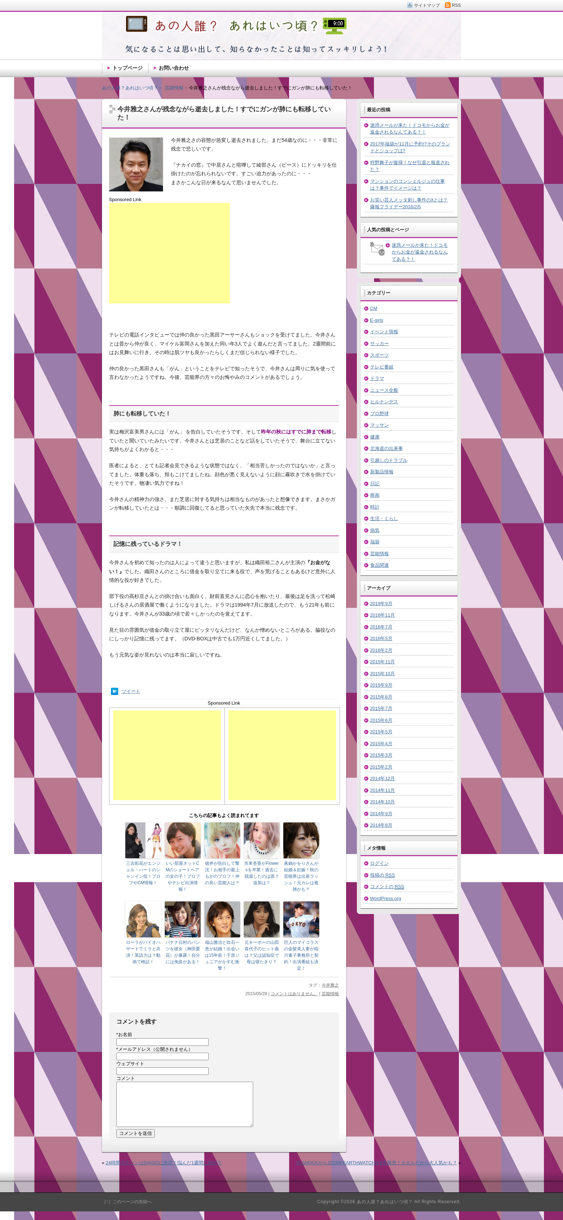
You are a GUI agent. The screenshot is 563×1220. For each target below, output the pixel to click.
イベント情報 (384, 331)
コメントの (387, 887)
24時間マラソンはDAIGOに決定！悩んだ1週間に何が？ (164, 1171)
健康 (375, 437)
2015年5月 (381, 731)
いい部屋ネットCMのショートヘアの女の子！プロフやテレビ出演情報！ (183, 876)
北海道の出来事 (386, 448)
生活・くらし (384, 518)
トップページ (127, 68)
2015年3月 (381, 755)
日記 (375, 483)
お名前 (124, 1034)
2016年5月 (381, 638)
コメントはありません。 (294, 993)
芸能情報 (330, 993)
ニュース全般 (384, 390)
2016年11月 (382, 615)
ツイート (131, 691)
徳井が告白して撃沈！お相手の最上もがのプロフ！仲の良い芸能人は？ (222, 873)
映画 (375, 495)
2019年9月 (381, 603)
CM (373, 308)
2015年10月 (382, 673)
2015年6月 (381, 720)
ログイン (379, 863)
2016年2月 (381, 650)
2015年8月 (381, 697)
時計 (375, 507)
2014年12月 (382, 778)
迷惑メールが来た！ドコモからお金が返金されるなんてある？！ (420, 252)
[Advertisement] (169, 253)
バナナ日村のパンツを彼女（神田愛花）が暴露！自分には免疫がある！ (183, 952)
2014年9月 (381, 813)
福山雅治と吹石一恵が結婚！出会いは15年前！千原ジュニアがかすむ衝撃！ (222, 955)
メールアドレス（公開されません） (154, 1049)
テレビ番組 (382, 367)
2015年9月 (381, 685)
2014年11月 (382, 790)
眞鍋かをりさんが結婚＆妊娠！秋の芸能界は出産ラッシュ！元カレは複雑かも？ (301, 876)
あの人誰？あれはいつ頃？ (130, 88)
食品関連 (379, 565)
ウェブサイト (130, 1063)
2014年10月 (382, 801)
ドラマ (377, 378)
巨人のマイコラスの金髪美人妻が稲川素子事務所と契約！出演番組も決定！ (301, 955)
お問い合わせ (174, 68)
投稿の (382, 875)
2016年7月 (381, 627)
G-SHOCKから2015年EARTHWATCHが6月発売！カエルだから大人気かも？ (377, 1171)
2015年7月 (381, 708)
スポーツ (379, 355)
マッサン (379, 425)
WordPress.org (385, 898)
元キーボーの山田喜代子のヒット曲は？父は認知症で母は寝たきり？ (262, 952)
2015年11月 (382, 661)
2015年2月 (381, 767)
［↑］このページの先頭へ (127, 1210)
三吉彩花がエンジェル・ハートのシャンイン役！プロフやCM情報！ (143, 873)
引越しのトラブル (389, 460)
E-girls (376, 320)
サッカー (379, 343)
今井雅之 (330, 985)
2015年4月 (381, 743)
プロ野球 (379, 413)
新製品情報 (382, 471)
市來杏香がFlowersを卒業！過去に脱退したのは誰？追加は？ (261, 873)
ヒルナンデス (384, 401)
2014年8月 (381, 825)
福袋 (375, 541)
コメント (125, 1078)
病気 (375, 530)
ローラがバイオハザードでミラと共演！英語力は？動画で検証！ (143, 952)
